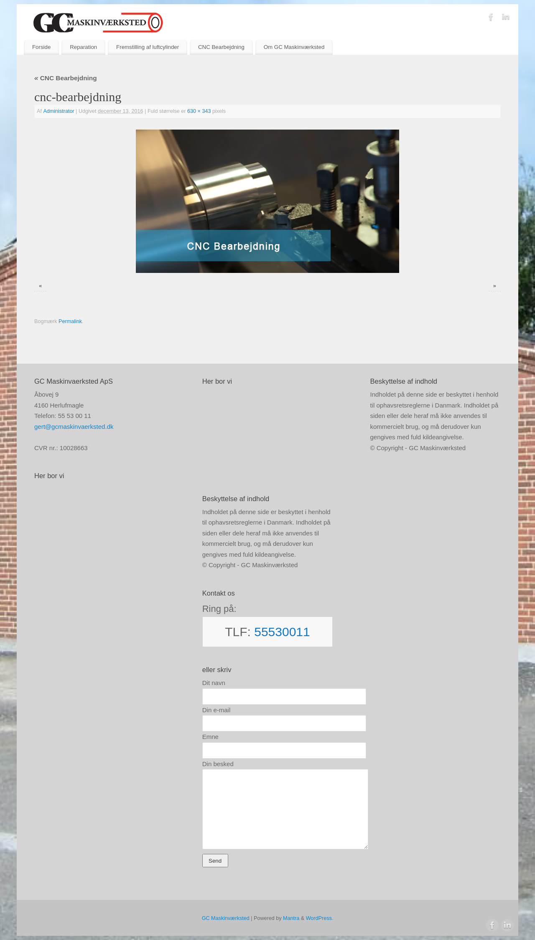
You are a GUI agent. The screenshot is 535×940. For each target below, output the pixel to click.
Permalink (70, 321)
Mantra (291, 918)
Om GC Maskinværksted (294, 47)
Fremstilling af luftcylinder (147, 47)
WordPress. (320, 918)
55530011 (282, 632)
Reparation (83, 47)
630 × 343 (199, 111)
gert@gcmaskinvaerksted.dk (73, 426)
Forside (41, 47)
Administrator (58, 111)
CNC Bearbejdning (221, 47)
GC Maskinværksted (226, 918)
